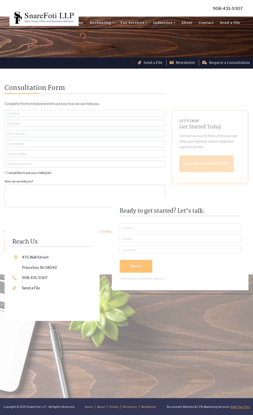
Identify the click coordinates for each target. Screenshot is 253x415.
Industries (163, 23)
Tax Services (132, 23)
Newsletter (182, 63)
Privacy (114, 406)
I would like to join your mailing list (29, 172)
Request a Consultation (226, 63)
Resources (130, 406)
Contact (206, 23)
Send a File (230, 23)
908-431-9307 (228, 8)
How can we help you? (19, 181)
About (187, 23)
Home (89, 406)
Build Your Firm (240, 406)
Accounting (100, 23)
